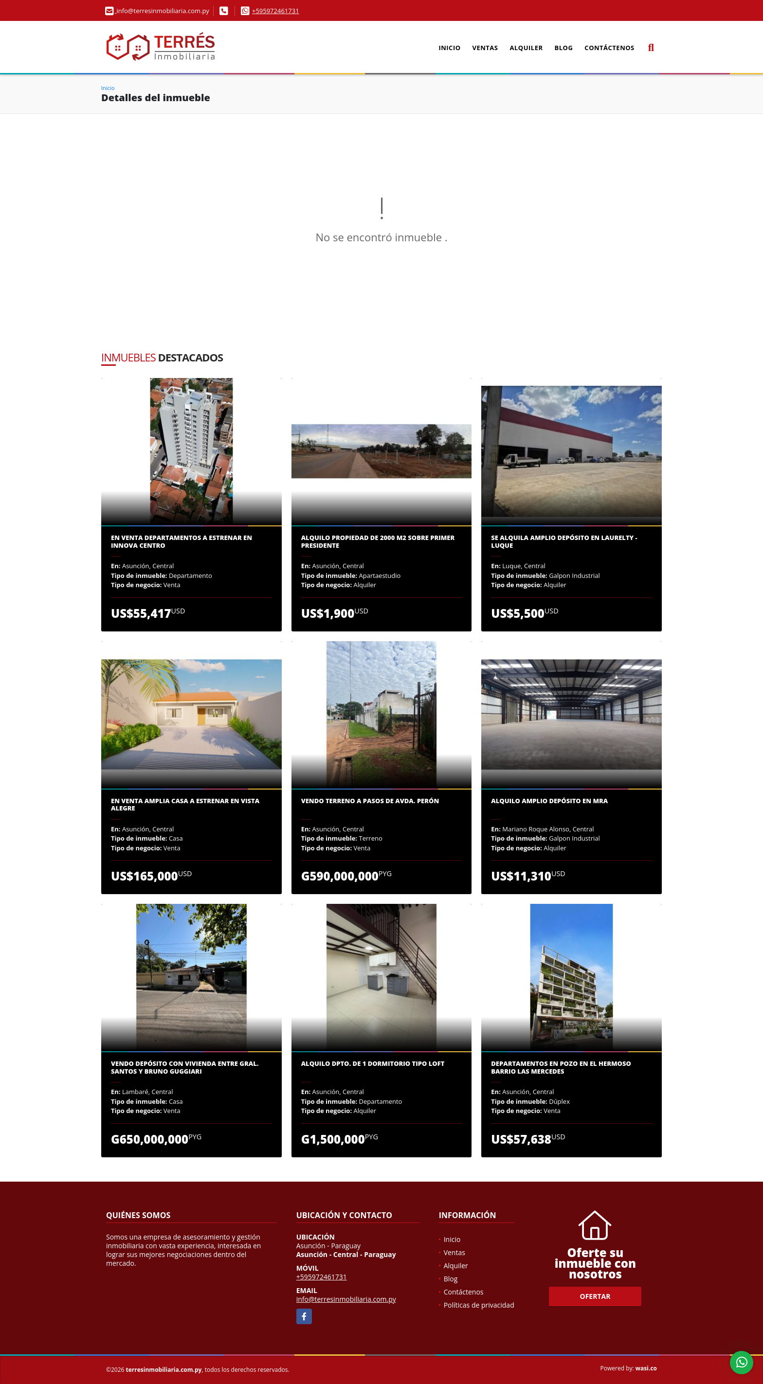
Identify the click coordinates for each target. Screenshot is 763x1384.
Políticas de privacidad (479, 1305)
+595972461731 (275, 10)
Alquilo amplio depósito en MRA (549, 801)
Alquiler (526, 47)
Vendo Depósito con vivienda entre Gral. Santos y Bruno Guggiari (185, 1067)
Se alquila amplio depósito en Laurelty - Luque (564, 541)
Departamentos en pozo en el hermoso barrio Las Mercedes (561, 1067)
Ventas (485, 47)
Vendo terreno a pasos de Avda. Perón (370, 801)
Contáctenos (609, 47)
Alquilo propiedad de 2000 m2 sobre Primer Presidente (378, 541)
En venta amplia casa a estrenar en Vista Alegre (185, 804)
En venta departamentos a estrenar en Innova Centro (181, 541)
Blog (564, 47)
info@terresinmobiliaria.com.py (346, 1299)
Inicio (449, 47)
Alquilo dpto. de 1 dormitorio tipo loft (373, 1064)
